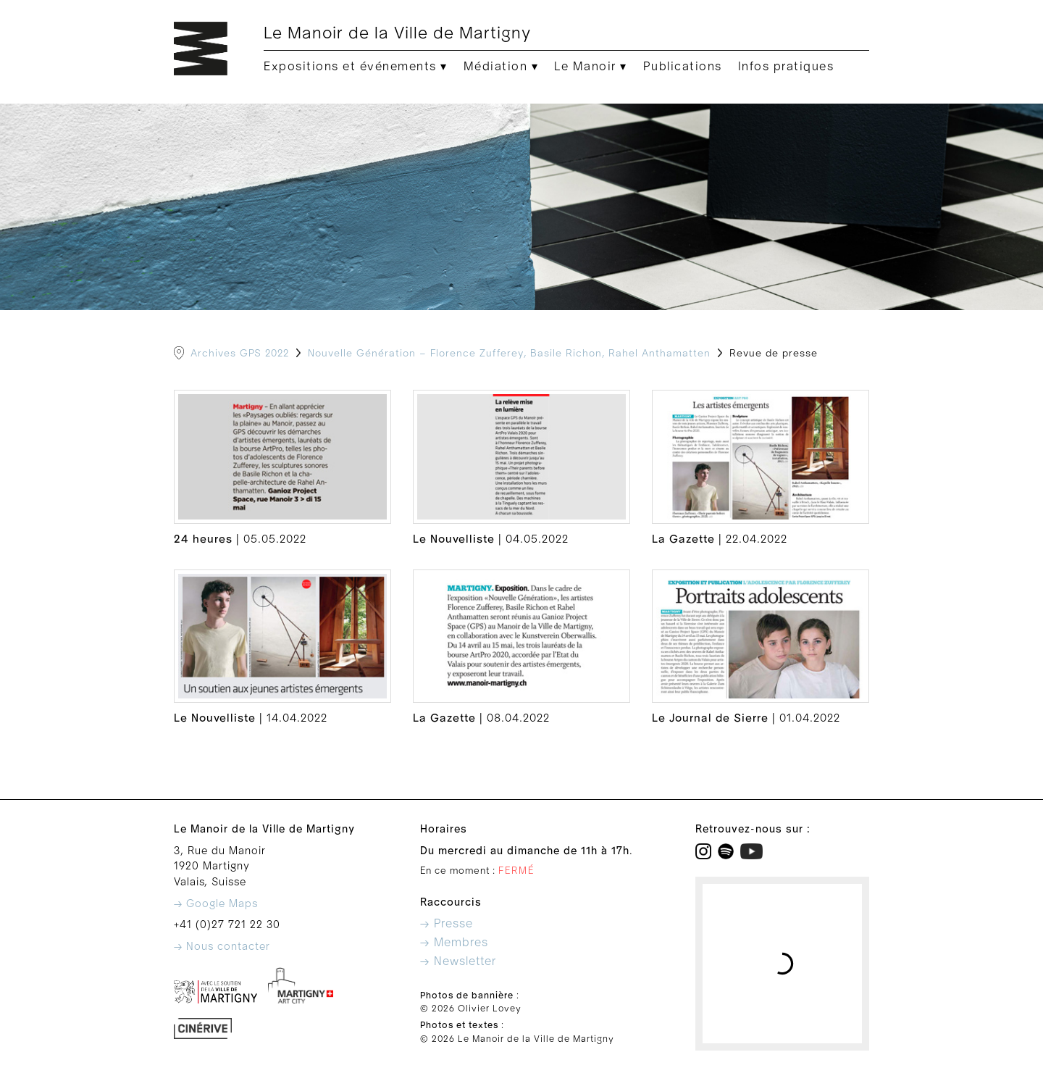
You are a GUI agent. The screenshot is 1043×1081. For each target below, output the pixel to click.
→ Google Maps (216, 903)
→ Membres (454, 942)
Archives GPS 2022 (239, 353)
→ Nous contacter (222, 946)
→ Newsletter (458, 961)
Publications (682, 66)
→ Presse (446, 924)
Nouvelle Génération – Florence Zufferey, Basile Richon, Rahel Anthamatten (509, 353)
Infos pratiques (786, 66)
